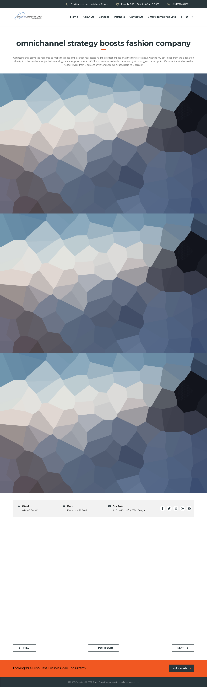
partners (119, 16)
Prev (23, 648)
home (74, 16)
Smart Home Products (162, 16)
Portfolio (103, 648)
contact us (136, 16)
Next (183, 648)
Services (104, 16)
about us (88, 16)
